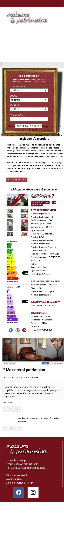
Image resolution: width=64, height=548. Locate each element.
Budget (14, 95)
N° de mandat (17, 114)
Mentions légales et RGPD (19, 482)
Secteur (15, 105)
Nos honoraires (13, 479)
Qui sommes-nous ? (16, 475)
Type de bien (17, 86)
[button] (16, 180)
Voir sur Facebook (49, 408)
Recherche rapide (29, 126)
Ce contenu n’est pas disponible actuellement (30, 383)
